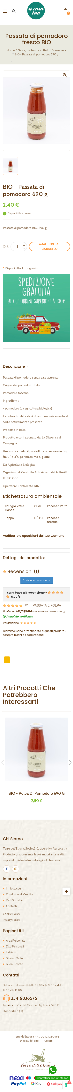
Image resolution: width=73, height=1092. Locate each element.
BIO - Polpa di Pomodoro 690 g (36, 793)
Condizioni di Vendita (19, 894)
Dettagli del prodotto (23, 557)
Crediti (48, 1040)
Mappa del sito (29, 1040)
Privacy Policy (11, 920)
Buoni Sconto (14, 964)
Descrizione (14, 366)
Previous (4, 762)
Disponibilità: (13, 268)
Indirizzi (11, 952)
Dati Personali (15, 946)
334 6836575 (24, 998)
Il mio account (15, 888)
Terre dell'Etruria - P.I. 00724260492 (36, 1036)
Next (69, 762)
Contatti (11, 906)
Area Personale (15, 940)
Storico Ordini (14, 958)
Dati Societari (14, 900)
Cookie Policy (11, 914)
